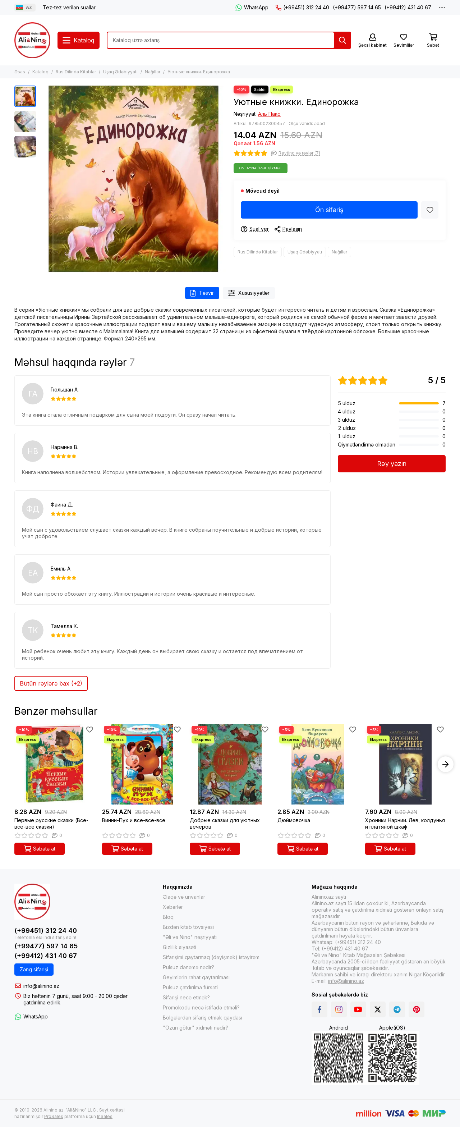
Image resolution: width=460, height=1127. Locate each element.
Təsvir (202, 293)
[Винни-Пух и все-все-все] (142, 764)
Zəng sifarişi (34, 969)
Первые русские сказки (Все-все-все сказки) (51, 823)
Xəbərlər (173, 907)
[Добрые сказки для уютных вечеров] (230, 764)
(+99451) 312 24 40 (302, 7)
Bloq (168, 917)
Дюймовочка (293, 820)
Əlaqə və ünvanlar (184, 897)
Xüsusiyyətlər (249, 293)
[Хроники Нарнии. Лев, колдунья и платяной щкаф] (405, 764)
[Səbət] (433, 40)
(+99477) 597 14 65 (357, 7)
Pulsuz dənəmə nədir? (188, 967)
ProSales (53, 1116)
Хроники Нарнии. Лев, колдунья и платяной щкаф (405, 823)
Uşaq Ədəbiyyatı (120, 71)
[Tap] (342, 40)
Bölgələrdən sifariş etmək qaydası (202, 1017)
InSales (104, 1116)
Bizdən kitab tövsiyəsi (188, 927)
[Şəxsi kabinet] (372, 40)
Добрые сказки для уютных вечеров (225, 823)
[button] (446, 764)
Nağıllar (152, 71)
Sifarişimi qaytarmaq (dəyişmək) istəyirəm (211, 957)
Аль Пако (269, 114)
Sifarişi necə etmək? (186, 997)
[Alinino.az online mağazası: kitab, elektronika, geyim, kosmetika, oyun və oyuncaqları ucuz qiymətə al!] (32, 40)
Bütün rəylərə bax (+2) (51, 683)
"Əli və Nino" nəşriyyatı (190, 937)
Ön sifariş (329, 210)
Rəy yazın (391, 463)
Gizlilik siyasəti (179, 947)
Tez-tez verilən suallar (69, 7)
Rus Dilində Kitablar (76, 71)
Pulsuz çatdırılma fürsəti (190, 987)
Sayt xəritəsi (112, 1110)
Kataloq (40, 71)
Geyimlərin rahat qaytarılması (196, 977)
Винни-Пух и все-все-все (133, 820)
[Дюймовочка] (317, 764)
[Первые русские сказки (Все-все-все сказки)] (54, 764)
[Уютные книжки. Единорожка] (133, 179)
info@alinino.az (41, 986)
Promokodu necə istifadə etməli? (201, 1007)
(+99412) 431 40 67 (408, 7)
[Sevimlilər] (403, 40)
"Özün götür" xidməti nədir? (195, 1028)
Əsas (19, 71)
